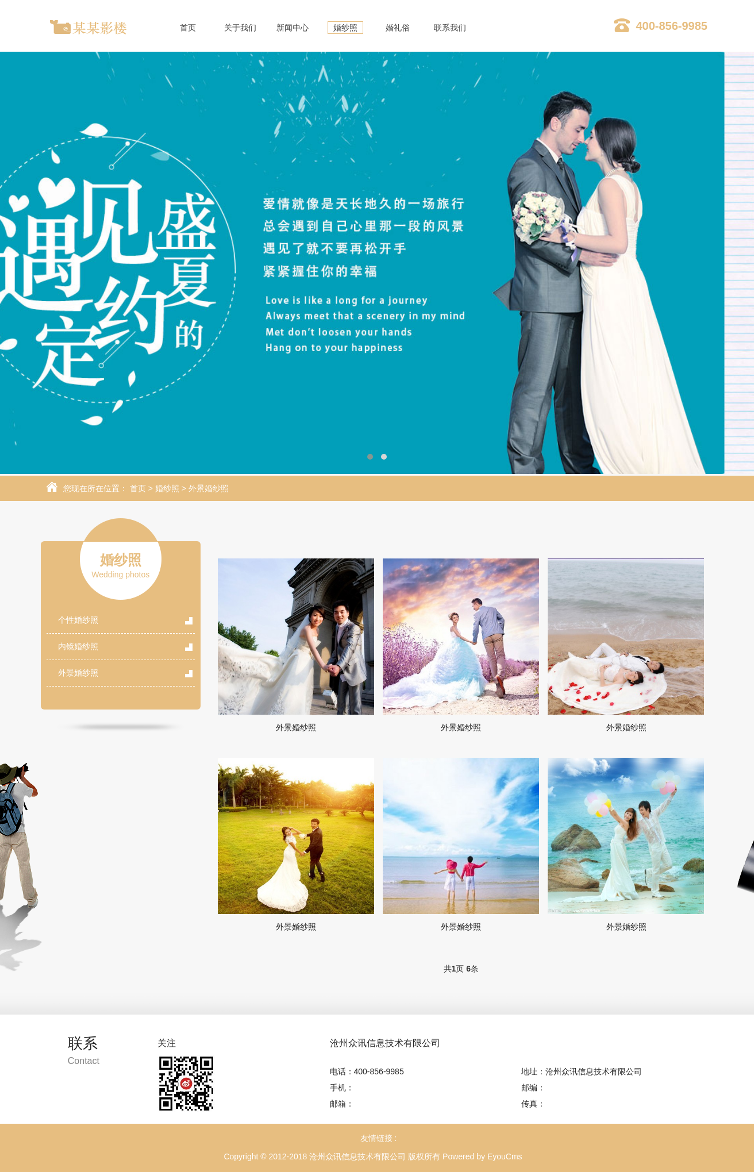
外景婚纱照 (208, 488)
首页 (138, 488)
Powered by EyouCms (481, 1156)
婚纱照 (167, 488)
